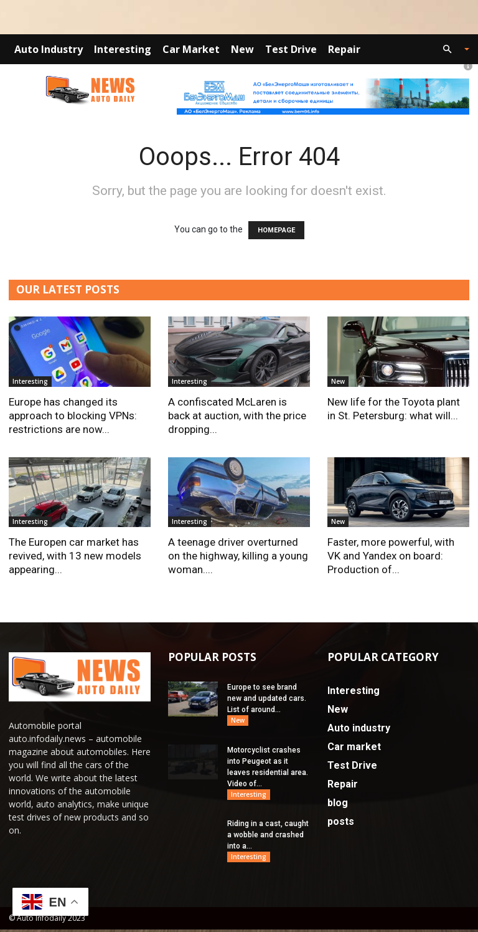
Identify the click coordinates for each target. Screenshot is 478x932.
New (242, 49)
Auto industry (48, 49)
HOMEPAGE (276, 230)
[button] (450, 49)
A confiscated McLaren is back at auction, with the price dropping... (237, 415)
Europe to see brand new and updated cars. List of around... (266, 698)
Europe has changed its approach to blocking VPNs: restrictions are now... (73, 415)
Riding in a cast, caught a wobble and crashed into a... (268, 836)
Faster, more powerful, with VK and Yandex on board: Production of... (390, 556)
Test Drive (291, 49)
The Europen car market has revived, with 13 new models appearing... (75, 556)
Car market (191, 49)
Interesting (122, 49)
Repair (344, 49)
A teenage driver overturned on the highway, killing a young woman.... (238, 556)
